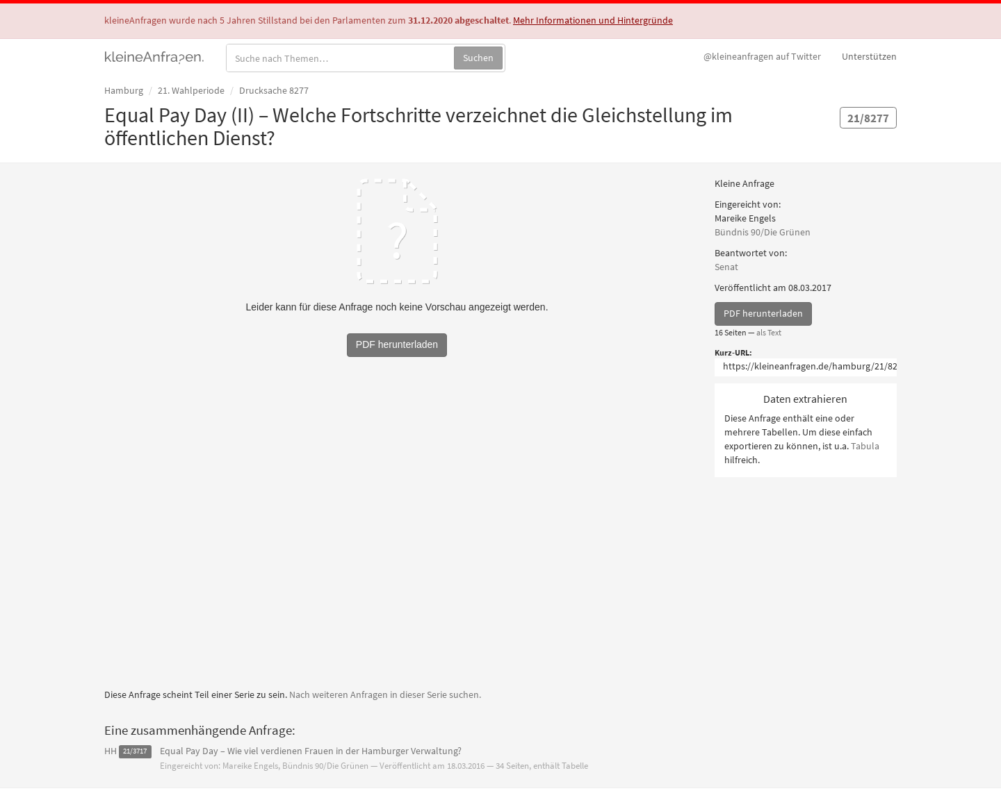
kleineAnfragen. (154, 56)
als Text (768, 332)
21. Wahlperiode (191, 90)
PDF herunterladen (763, 313)
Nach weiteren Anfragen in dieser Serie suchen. (385, 694)
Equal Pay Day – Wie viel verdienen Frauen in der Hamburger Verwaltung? (311, 750)
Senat (726, 266)
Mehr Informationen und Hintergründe (593, 20)
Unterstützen (869, 56)
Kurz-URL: (733, 352)
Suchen (478, 57)
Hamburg (123, 90)
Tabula (865, 446)
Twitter (762, 56)
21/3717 (135, 751)
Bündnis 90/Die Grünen (763, 232)
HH (110, 750)
